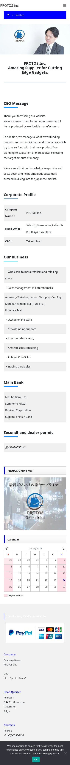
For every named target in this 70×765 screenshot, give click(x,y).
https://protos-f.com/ (15, 678)
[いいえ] (65, 753)
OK (36, 759)
